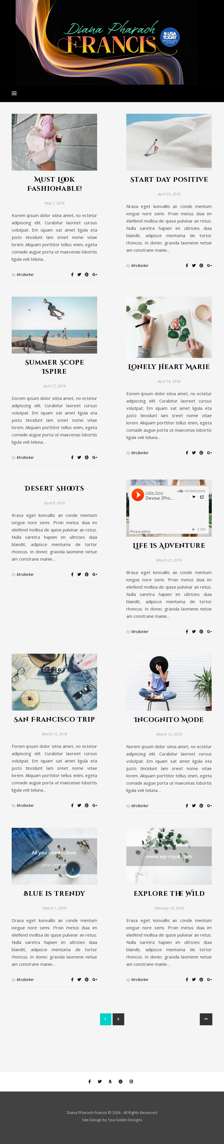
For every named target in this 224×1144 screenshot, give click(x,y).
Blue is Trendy (54, 894)
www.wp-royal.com (169, 856)
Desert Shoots (54, 488)
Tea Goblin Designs (125, 1119)
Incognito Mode (169, 720)
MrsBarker (25, 274)
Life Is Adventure (169, 546)
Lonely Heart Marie (169, 367)
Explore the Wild (169, 894)
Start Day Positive (169, 180)
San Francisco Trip (54, 720)
